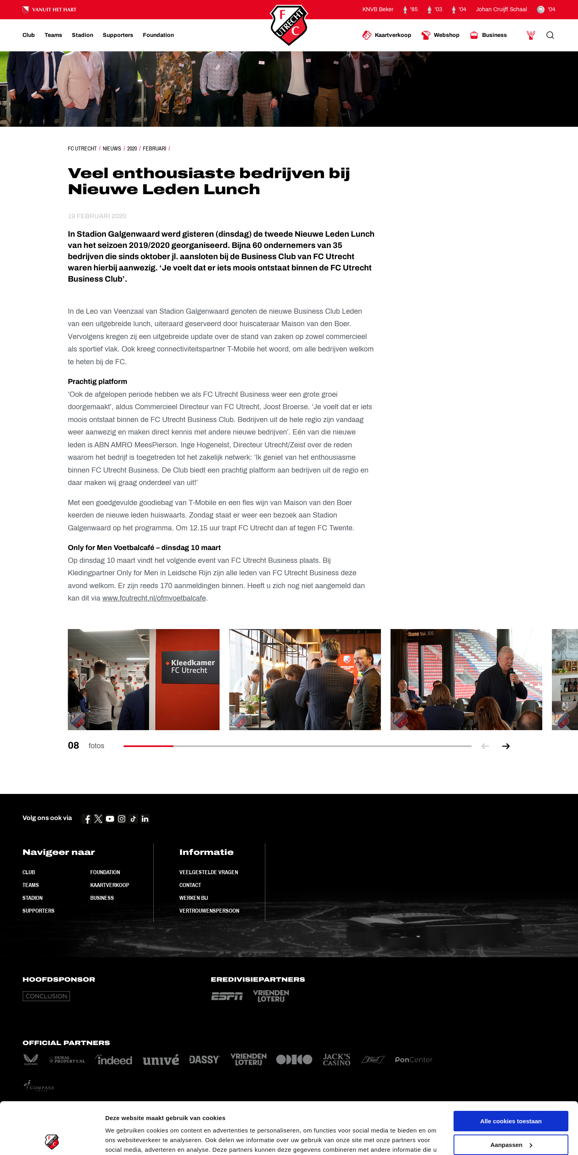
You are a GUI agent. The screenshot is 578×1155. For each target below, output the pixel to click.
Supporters (38, 910)
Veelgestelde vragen (208, 872)
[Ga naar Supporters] (118, 35)
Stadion (32, 897)
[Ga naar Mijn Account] (531, 35)
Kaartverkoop (109, 885)
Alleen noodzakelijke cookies (511, 1116)
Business (102, 897)
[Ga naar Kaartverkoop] (386, 35)
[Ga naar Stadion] (82, 35)
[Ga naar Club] (28, 35)
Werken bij (193, 897)
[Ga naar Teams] (53, 35)
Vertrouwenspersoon (209, 910)
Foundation (105, 872)
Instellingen (122, 1139)
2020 (132, 148)
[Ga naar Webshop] (440, 35)
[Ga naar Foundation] (158, 35)
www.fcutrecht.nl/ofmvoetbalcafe (154, 598)
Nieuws (112, 148)
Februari (154, 148)
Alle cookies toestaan (510, 1069)
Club (28, 872)
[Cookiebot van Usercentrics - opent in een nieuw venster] (52, 1139)
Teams (30, 885)
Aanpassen (511, 1092)
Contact (190, 885)
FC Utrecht (82, 148)
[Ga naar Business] (488, 35)
